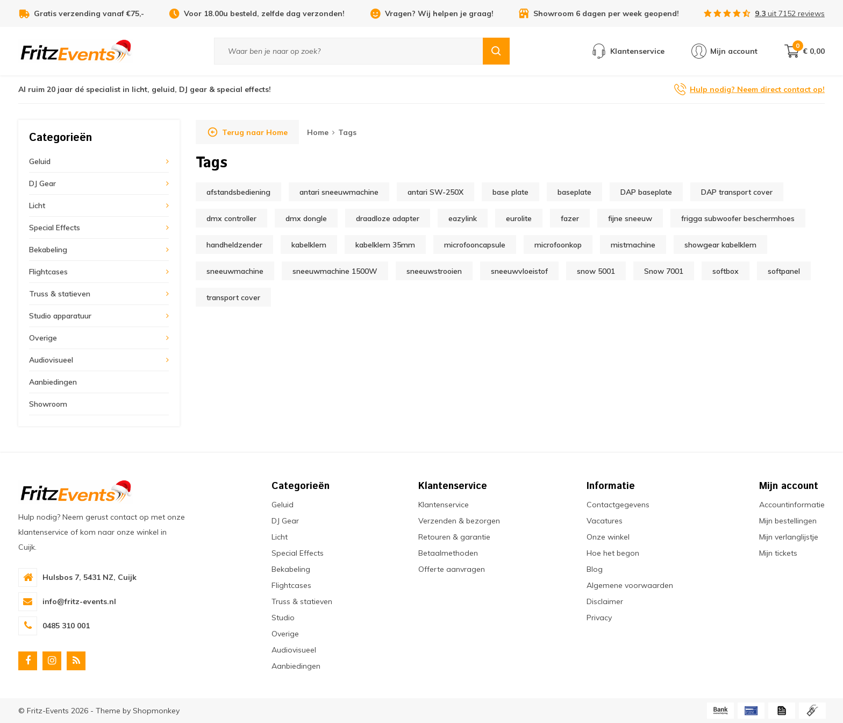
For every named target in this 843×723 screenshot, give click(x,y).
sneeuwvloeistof (519, 271)
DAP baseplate (646, 192)
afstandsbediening (238, 192)
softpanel (784, 271)
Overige (43, 338)
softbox (725, 271)
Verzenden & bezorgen (459, 521)
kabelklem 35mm (385, 245)
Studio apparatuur (60, 316)
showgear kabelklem (720, 245)
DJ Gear (42, 183)
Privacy (599, 617)
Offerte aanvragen (451, 569)
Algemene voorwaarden (630, 585)
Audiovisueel (51, 360)
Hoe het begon (613, 553)
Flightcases (48, 272)
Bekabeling (48, 249)
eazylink (462, 218)
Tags (347, 132)
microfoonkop (558, 245)
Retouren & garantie (454, 537)
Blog (595, 569)
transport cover (233, 297)
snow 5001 (596, 271)
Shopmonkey (156, 710)
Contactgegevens (618, 504)
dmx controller (231, 218)
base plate (510, 192)
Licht (37, 205)
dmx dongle (306, 218)
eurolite (519, 218)
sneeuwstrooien (434, 271)
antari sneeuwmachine (338, 192)
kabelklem (308, 245)
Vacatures (605, 521)
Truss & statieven (59, 294)
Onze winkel (608, 537)
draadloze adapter (387, 218)
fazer (570, 218)
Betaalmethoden (448, 553)
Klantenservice (443, 504)
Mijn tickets (778, 553)
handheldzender (234, 245)
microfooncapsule (474, 245)
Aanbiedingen (53, 382)
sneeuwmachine (234, 271)
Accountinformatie (792, 504)
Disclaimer (605, 601)
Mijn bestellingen (788, 521)
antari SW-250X (435, 192)
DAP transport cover (737, 192)
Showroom (48, 404)
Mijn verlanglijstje (788, 537)
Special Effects (54, 227)
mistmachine (633, 245)
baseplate (574, 192)
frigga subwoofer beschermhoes (738, 218)
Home (317, 132)
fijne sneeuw (630, 218)
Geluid (40, 161)
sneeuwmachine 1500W (334, 271)
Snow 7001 (663, 271)
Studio (283, 617)
